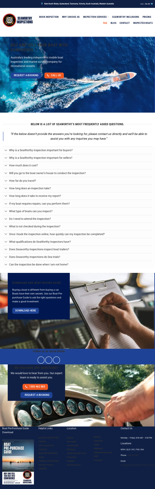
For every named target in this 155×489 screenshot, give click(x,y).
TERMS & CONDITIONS (48, 461)
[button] (146, 4)
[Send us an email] (56, 360)
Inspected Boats (143, 23)
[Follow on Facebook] (41, 360)
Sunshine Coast (73, 465)
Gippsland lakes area (103, 452)
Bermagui (71, 449)
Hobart (96, 444)
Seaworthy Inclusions (125, 16)
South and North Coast (76, 453)
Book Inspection (49, 16)
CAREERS (42, 469)
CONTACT (42, 449)
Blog (113, 23)
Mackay (97, 437)
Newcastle (71, 441)
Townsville (98, 441)
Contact (125, 23)
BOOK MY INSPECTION (48, 438)
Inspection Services (96, 17)
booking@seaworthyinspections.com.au (138, 465)
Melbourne (98, 448)
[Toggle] (6, 150)
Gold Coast (71, 457)
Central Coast (72, 445)
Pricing (147, 16)
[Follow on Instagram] (48, 360)
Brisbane (70, 461)
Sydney (70, 438)
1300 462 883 (133, 455)
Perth (96, 456)
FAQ (105, 23)
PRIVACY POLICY (45, 465)
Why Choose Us (71, 16)
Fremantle (98, 460)
